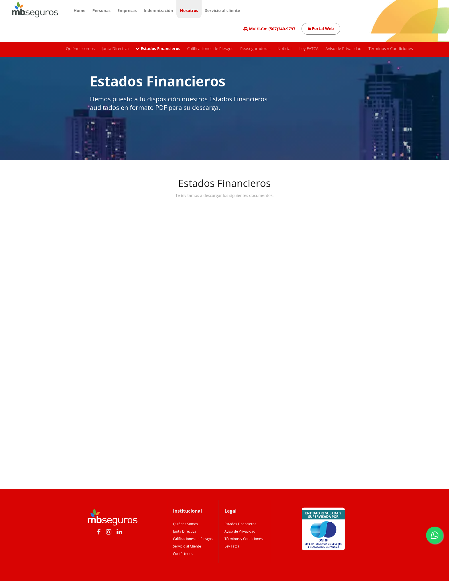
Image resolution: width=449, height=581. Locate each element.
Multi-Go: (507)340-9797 (269, 28)
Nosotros (189, 10)
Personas (101, 10)
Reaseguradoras (255, 48)
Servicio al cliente (222, 10)
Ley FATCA (308, 48)
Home (79, 10)
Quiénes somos (80, 48)
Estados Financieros (158, 48)
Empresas (127, 10)
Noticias (284, 48)
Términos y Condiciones (391, 48)
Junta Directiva (115, 48)
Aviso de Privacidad (344, 48)
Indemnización (158, 10)
